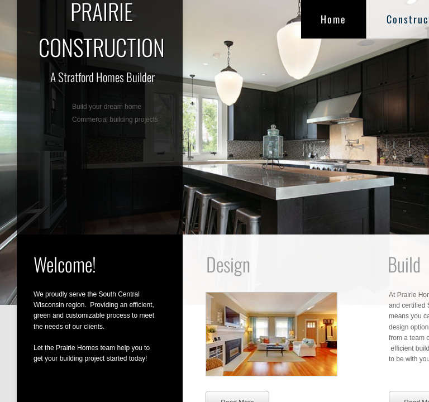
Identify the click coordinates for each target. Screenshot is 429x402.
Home (333, 19)
